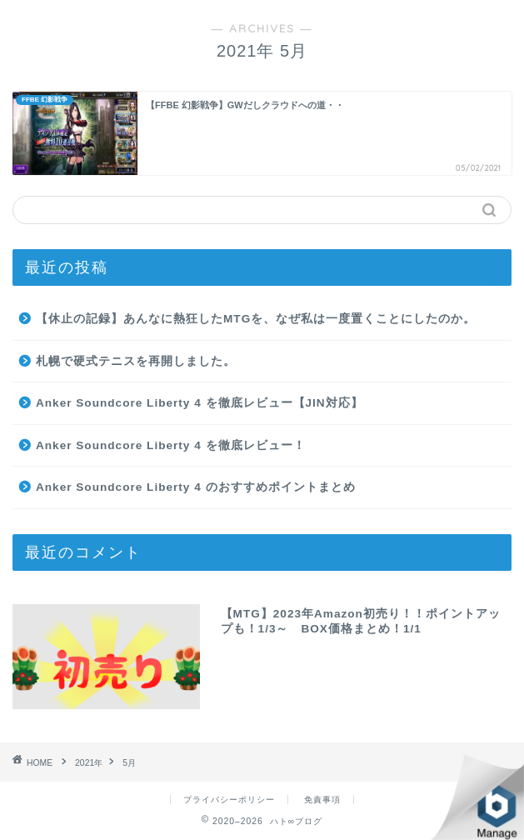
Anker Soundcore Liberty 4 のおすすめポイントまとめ (196, 487)
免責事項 (322, 799)
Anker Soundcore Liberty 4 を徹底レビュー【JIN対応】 (199, 403)
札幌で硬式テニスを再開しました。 (136, 361)
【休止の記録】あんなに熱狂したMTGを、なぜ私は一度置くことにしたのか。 (256, 318)
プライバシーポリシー (229, 799)
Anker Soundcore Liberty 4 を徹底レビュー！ (171, 445)
